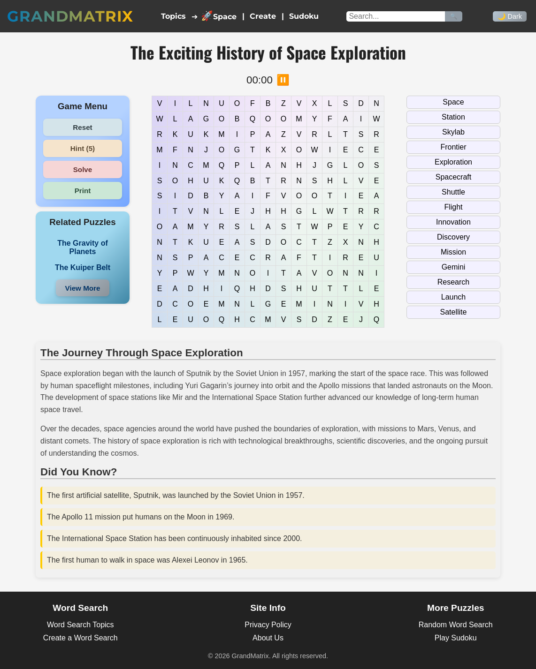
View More (82, 288)
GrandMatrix (70, 16)
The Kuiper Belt (82, 267)
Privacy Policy (268, 625)
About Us (268, 638)
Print (83, 191)
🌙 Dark (510, 16)
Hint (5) (82, 148)
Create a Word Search (80, 638)
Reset (82, 127)
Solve (82, 169)
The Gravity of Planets (82, 247)
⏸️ (283, 80)
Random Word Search (456, 625)
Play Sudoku (456, 638)
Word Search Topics (80, 625)
